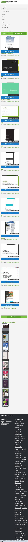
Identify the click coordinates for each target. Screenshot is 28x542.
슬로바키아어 (18, 512)
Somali (16, 518)
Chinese (22, 539)
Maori (22, 489)
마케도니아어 (18, 487)
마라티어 (17, 493)
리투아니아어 (18, 501)
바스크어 (17, 449)
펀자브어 (17, 503)
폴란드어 (23, 503)
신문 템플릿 (3, 238)
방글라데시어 (18, 429)
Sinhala (22, 510)
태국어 (24, 526)
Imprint (2, 421)
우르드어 (17, 533)
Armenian (23, 465)
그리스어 (17, 440)
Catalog (8, 308)
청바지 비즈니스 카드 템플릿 (7, 53)
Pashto (17, 505)
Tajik (23, 524)
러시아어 (24, 508)
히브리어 (17, 461)
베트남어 (23, 535)
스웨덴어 (24, 522)
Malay (22, 493)
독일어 (23, 438)
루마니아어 (18, 508)
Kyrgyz (22, 481)
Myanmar (23, 495)
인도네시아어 (18, 468)
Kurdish (17, 481)
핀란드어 (17, 451)
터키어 (22, 529)
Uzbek (22, 533)
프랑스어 (23, 451)
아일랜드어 (18, 455)
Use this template (9, 51)
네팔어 (16, 497)
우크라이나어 (18, 531)
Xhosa (16, 537)
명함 (2, 76)
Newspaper (9, 239)
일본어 (24, 472)
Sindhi (16, 510)
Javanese (17, 474)
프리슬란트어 (18, 453)
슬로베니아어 (18, 514)
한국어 (23, 479)
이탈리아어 (18, 472)
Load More (14, 316)
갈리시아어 (18, 457)
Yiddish (22, 537)
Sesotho (24, 520)
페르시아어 (24, 449)
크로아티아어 (18, 463)
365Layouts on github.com (5, 423)
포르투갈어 (23, 505)
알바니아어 (23, 518)
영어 (22, 440)
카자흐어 (17, 476)
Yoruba (17, 539)
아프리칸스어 (18, 421)
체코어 (23, 436)
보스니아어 (18, 431)
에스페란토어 (18, 442)
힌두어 (23, 461)
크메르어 (17, 479)
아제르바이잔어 (19, 425)
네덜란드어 (23, 497)
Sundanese (18, 522)
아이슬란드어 (18, 470)
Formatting (16, 55)
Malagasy (17, 489)
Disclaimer (8, 421)
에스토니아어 (18, 447)
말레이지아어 (18, 491)
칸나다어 (23, 476)
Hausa (24, 459)
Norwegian (17, 499)
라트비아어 (18, 485)
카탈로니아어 (18, 434)
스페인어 (17, 444)
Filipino (17, 528)
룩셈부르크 (18, 483)
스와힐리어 (18, 524)
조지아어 (23, 474)
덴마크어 (17, 438)
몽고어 (25, 491)
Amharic (17, 423)
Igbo (24, 468)
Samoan (17, 516)
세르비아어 (18, 520)
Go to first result (19, 33)
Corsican (17, 436)
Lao (23, 483)
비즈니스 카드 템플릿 (5, 99)
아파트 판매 (3, 307)
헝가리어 (17, 466)
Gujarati (24, 457)
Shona (22, 516)
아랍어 (22, 423)
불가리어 (17, 427)
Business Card (10, 55)
